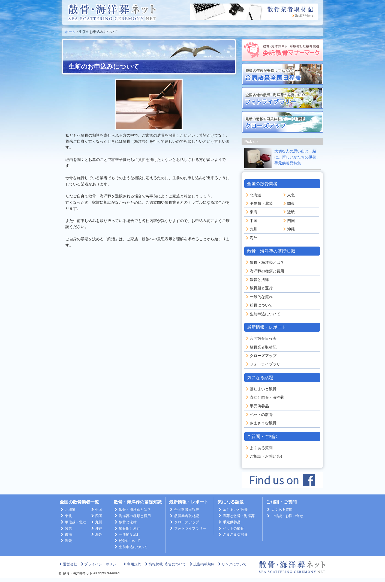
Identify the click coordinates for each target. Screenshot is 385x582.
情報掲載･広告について (165, 564)
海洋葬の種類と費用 (264, 271)
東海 (251, 212)
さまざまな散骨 (260, 423)
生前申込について (262, 314)
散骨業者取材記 (260, 347)
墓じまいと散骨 (260, 389)
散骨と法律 (257, 279)
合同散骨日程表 (260, 338)
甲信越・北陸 (259, 203)
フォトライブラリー (264, 364)
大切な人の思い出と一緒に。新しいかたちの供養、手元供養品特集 (297, 157)
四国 (288, 220)
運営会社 (67, 564)
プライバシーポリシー (100, 564)
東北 (288, 195)
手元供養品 (257, 406)
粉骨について (259, 305)
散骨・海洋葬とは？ (264, 262)
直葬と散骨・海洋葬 (264, 397)
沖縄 (288, 229)
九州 (251, 229)
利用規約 (131, 564)
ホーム (70, 32)
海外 (251, 238)
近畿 (288, 212)
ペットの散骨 (259, 414)
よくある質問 (259, 448)
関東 (288, 203)
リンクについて (232, 564)
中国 (251, 220)
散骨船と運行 (259, 288)
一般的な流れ (259, 297)
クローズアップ (260, 355)
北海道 (253, 195)
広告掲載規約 (202, 564)
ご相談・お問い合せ (264, 456)
